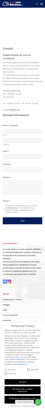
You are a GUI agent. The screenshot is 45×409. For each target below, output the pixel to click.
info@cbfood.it (14, 110)
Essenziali (10, 369)
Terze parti (10, 373)
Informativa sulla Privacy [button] (28, 406)
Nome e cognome (10, 125)
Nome (5, 135)
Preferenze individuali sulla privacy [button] (22, 399)
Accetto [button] (22, 381)
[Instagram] (9, 281)
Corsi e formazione (10, 315)
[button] (41, 4)
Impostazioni (23, 364)
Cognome (6, 144)
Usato (5, 310)
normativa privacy (11, 208)
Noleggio (6, 305)
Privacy (7, 201)
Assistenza (7, 320)
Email (6, 151)
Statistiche (33, 369)
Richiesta (7, 177)
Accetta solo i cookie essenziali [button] (23, 390)
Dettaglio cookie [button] (14, 406)
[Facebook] (5, 281)
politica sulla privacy (17, 359)
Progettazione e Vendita (12, 299)
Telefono (7, 164)
